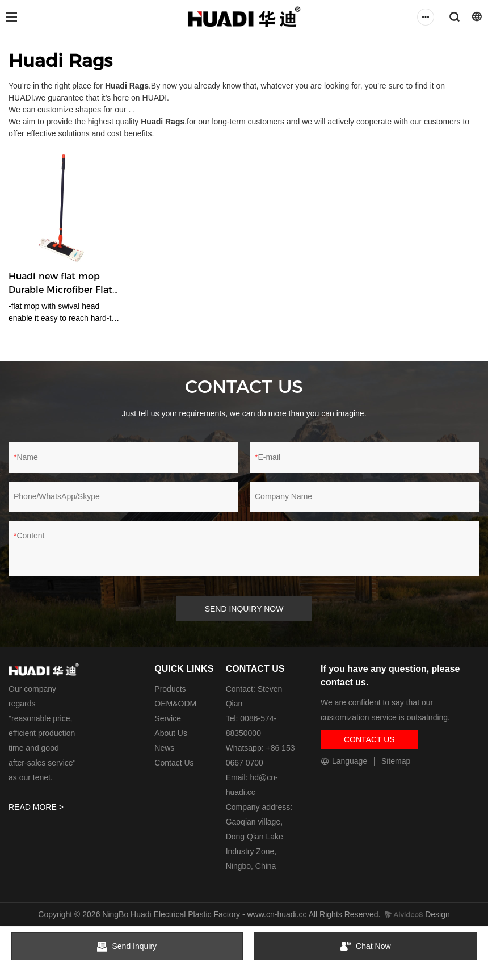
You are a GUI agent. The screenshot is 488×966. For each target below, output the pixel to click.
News (164, 747)
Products (170, 688)
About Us (170, 733)
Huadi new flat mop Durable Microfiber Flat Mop (60, 284)
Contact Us (173, 762)
